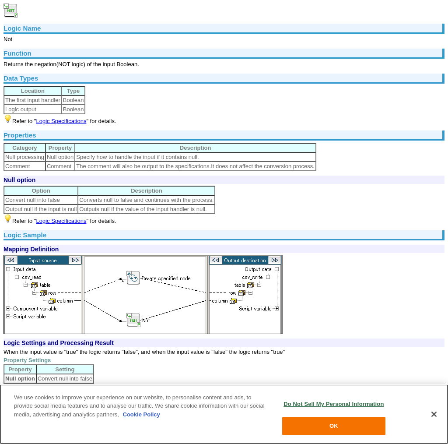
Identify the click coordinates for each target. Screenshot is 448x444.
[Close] (434, 414)
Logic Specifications (61, 121)
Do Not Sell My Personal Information (334, 404)
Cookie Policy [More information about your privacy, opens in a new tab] (141, 414)
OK (333, 426)
